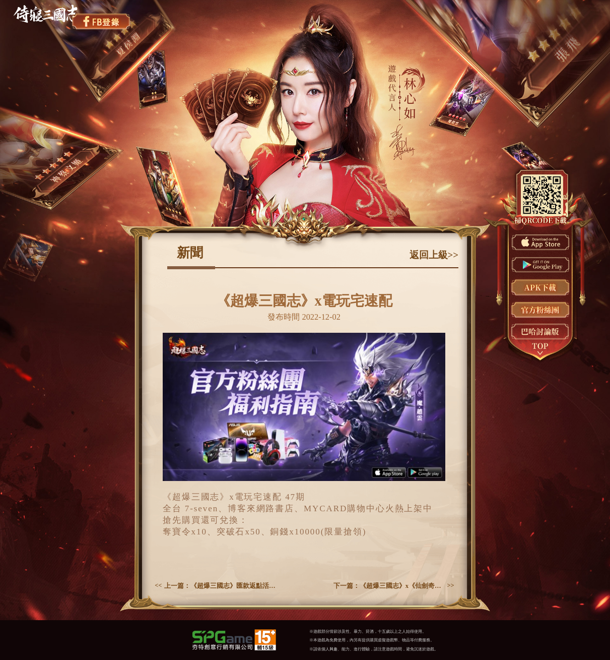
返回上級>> (434, 255)
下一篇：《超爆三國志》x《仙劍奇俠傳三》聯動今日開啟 (389, 585)
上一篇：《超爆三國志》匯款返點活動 (220, 585)
